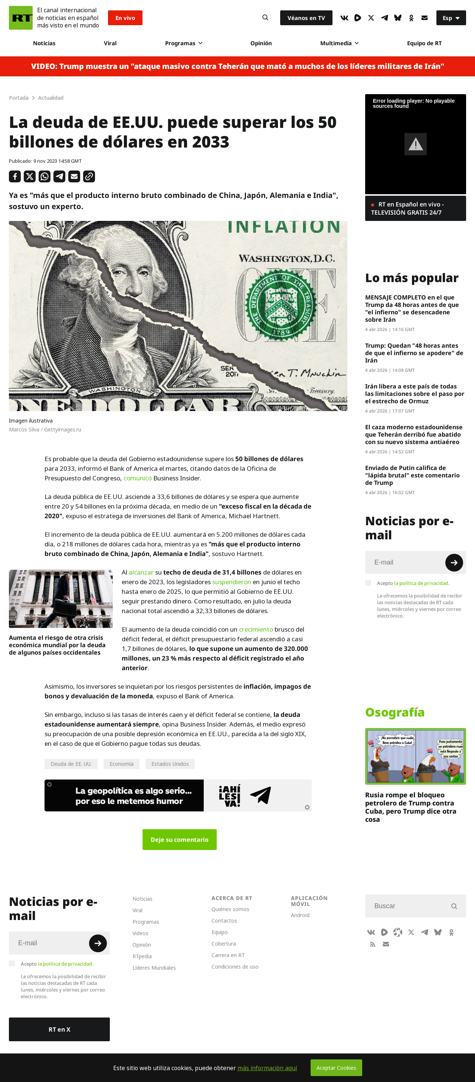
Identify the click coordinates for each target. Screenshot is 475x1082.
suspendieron (231, 582)
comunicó (138, 478)
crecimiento (256, 629)
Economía (121, 764)
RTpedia (142, 956)
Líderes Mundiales (154, 968)
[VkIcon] (344, 18)
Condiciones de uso (235, 966)
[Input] (415, 562)
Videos (140, 933)
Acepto (413, 583)
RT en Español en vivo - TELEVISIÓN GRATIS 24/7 (407, 208)
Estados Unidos (170, 764)
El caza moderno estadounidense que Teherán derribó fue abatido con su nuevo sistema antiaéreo (414, 434)
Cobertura (224, 943)
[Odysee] (398, 932)
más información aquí (267, 1067)
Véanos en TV (306, 17)
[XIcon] (371, 18)
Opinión (261, 43)
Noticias (44, 43)
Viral (110, 43)
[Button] (265, 18)
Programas (183, 43)
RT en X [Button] (60, 1029)
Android (300, 915)
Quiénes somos (230, 909)
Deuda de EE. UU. (71, 764)
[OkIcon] (411, 18)
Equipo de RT (424, 43)
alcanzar (141, 572)
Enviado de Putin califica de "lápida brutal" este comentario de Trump (412, 475)
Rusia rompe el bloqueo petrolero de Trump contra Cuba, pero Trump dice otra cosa (410, 807)
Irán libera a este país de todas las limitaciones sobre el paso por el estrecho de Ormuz (414, 393)
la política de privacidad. (422, 583)
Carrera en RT (228, 955)
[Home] (21, 18)
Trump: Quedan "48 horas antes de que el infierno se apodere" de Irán (414, 352)
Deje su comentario (180, 840)
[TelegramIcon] (384, 18)
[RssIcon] (373, 944)
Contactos (224, 920)
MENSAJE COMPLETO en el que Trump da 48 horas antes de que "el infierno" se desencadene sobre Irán (412, 308)
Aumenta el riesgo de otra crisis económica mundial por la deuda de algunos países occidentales (57, 644)
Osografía (395, 712)
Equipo (220, 932)
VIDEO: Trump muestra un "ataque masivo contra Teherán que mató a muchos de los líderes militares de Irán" (237, 66)
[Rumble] (358, 18)
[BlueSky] (398, 18)
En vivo (125, 17)
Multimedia (339, 43)
